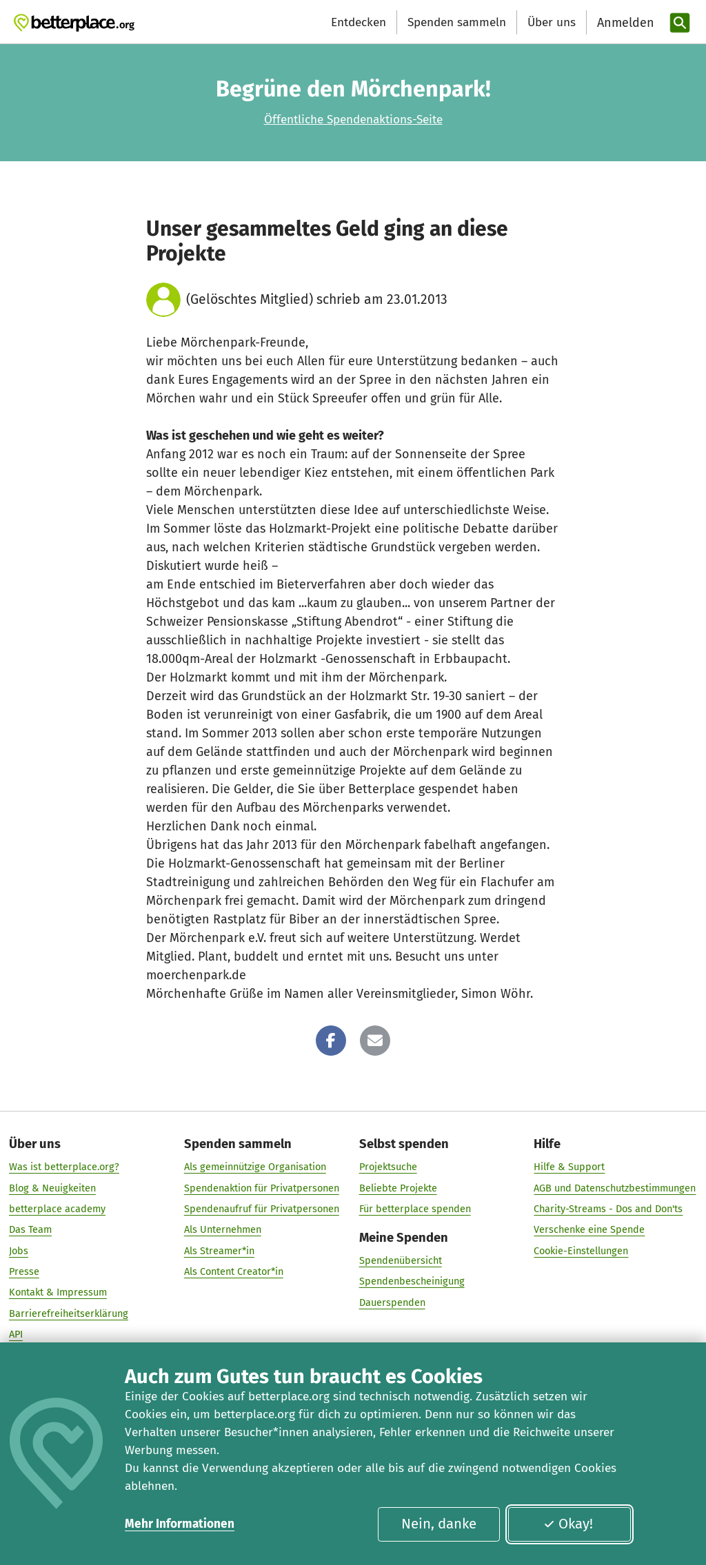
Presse (24, 1271)
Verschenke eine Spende (589, 1230)
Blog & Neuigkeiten (52, 1188)
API (16, 1334)
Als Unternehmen (222, 1230)
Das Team (30, 1230)
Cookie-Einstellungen (581, 1251)
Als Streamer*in (219, 1251)
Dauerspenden (392, 1302)
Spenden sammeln (456, 22)
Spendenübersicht (400, 1260)
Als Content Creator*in (233, 1271)
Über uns (551, 22)
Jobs (18, 1251)
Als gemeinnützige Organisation (255, 1167)
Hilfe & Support (569, 1167)
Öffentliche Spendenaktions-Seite (353, 119)
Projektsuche (388, 1167)
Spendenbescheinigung (412, 1282)
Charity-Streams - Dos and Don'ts (608, 1209)
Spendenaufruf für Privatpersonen (261, 1209)
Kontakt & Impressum (58, 1293)
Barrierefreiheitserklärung (68, 1313)
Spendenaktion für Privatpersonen (261, 1188)
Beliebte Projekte (398, 1188)
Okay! (568, 1523)
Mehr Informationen (179, 1524)
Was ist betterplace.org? (64, 1167)
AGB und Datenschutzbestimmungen (615, 1188)
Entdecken (358, 22)
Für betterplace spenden (415, 1209)
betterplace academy (57, 1209)
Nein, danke (438, 1523)
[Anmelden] (624, 23)
